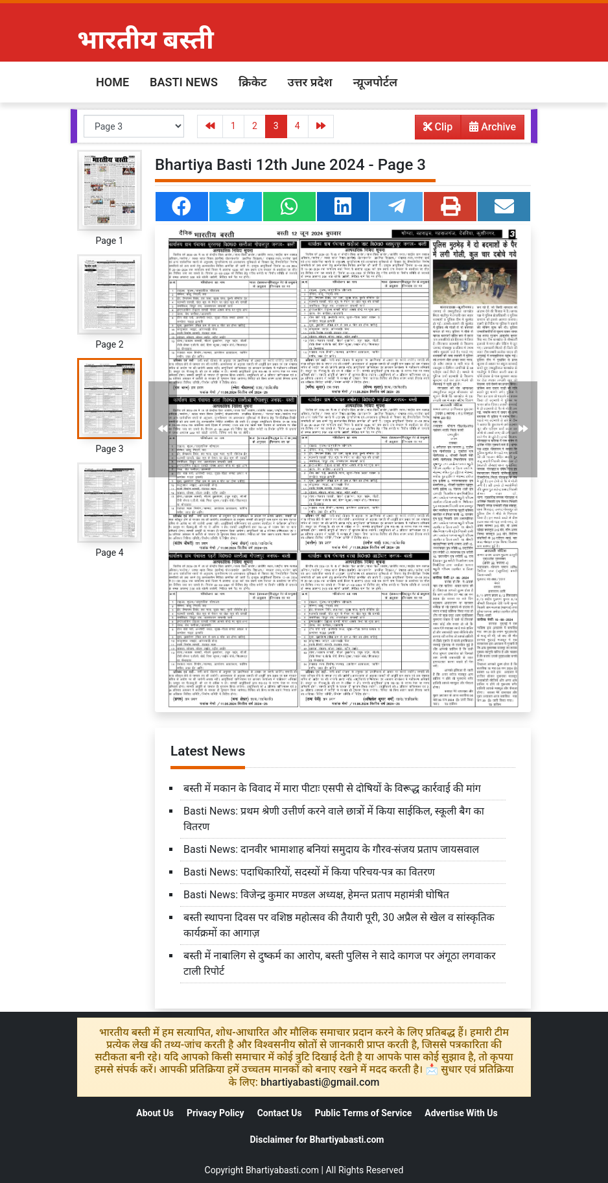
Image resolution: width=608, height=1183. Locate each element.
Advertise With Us (461, 1113)
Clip (438, 127)
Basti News (184, 82)
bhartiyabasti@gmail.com (320, 1082)
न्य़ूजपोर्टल (375, 82)
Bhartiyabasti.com (282, 1170)
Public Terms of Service (363, 1113)
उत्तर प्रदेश (309, 82)
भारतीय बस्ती (145, 40)
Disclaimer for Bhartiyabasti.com (317, 1139)
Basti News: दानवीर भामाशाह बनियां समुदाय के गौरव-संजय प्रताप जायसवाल (331, 849)
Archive (489, 130)
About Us (155, 1113)
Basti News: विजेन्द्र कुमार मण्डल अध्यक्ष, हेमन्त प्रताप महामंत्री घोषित (316, 895)
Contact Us (279, 1113)
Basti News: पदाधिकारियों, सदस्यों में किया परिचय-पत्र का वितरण (309, 872)
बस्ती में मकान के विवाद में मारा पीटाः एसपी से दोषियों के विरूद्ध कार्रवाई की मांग (332, 788)
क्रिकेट (253, 82)
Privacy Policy (215, 1113)
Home (112, 82)
